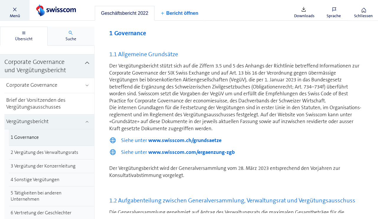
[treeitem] (47, 66)
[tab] (124, 13)
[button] (15, 10)
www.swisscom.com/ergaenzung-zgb (191, 152)
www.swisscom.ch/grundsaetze (184, 140)
